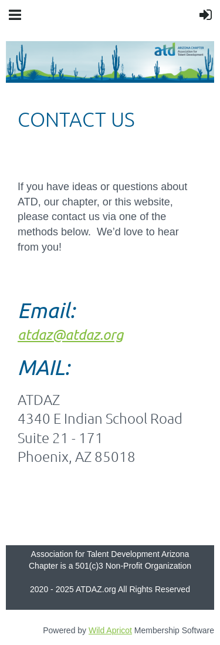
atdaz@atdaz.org (70, 334)
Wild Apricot (110, 630)
